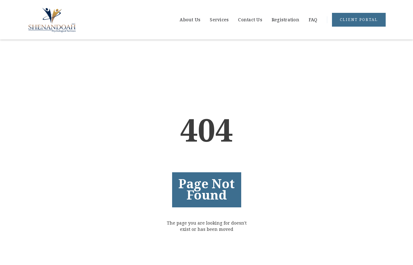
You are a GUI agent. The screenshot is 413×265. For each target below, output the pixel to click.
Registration (285, 19)
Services (219, 19)
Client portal (359, 20)
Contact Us (250, 19)
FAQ (313, 19)
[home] (52, 19)
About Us (190, 19)
